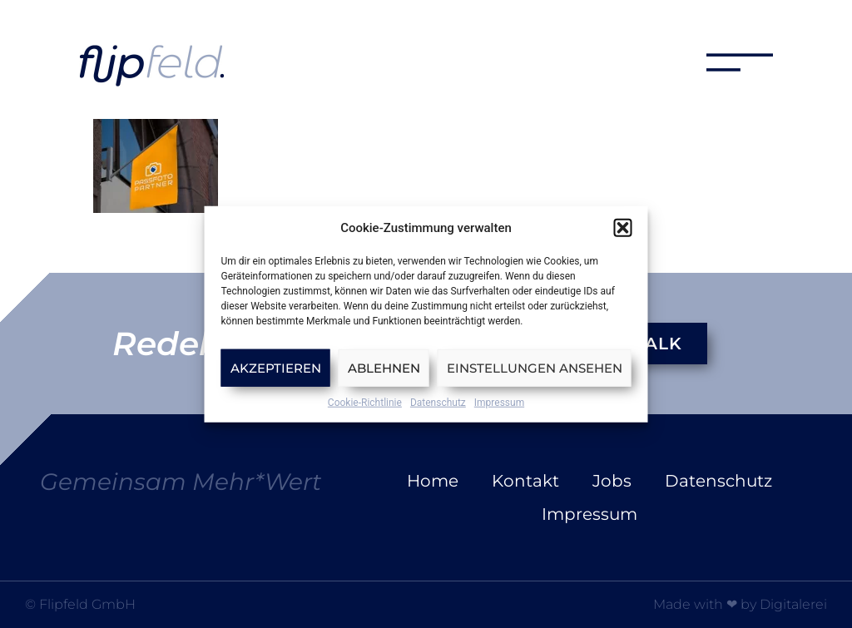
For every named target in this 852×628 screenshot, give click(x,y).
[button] (623, 228)
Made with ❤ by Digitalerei (740, 604)
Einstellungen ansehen (534, 367)
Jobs (612, 481)
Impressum (499, 402)
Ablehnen (384, 367)
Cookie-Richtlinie (365, 402)
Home (432, 481)
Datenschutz (438, 402)
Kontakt (525, 481)
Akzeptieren (275, 367)
